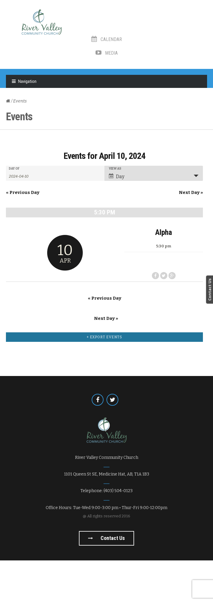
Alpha (104, 273)
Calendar (106, 39)
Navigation (27, 81)
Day (116, 176)
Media (107, 53)
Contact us (106, 579)
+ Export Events (104, 379)
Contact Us (209, 289)
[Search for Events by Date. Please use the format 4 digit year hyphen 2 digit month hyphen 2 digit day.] (24, 175)
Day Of (14, 168)
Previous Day (22, 192)
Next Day (191, 192)
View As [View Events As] (115, 168)
